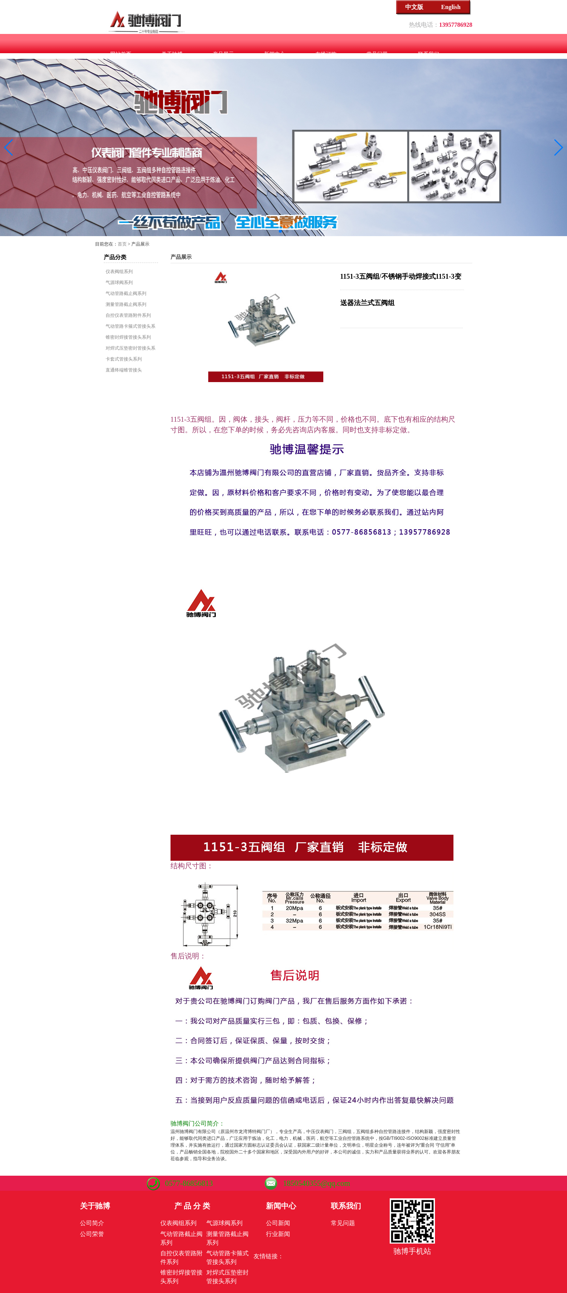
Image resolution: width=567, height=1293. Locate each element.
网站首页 (120, 54)
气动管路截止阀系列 (126, 293)
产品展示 (223, 54)
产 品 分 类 (192, 1206)
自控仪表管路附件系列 (128, 315)
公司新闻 (278, 1223)
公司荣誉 (92, 1234)
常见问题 (377, 54)
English (451, 7)
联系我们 (428, 54)
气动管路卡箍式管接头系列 (130, 326)
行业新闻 (278, 1234)
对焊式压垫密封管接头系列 (130, 348)
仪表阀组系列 (119, 271)
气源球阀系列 (119, 282)
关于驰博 (172, 54)
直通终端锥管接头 (124, 370)
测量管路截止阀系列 (126, 304)
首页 (122, 244)
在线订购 (326, 54)
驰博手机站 (412, 1251)
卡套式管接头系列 (124, 359)
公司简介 (92, 1223)
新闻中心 (274, 54)
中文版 (414, 7)
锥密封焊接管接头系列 (128, 337)
